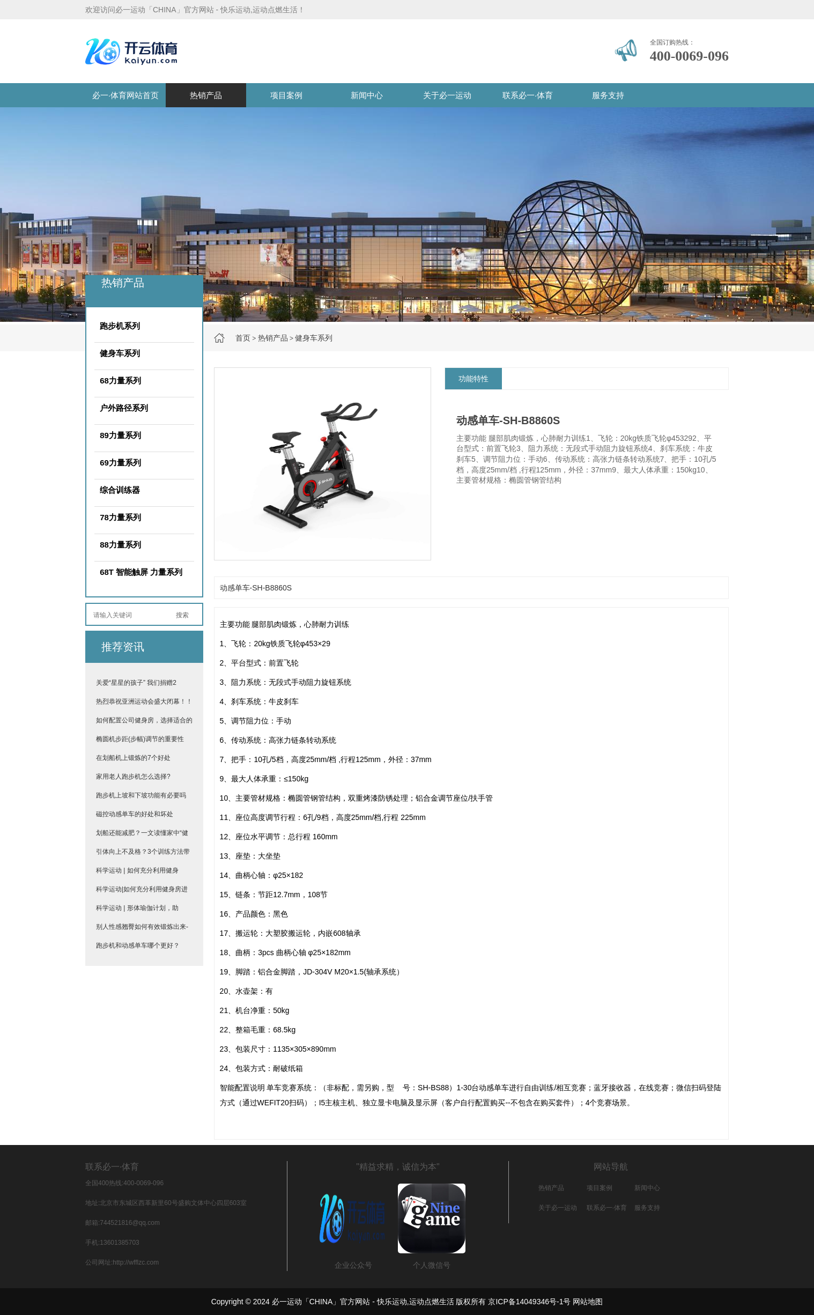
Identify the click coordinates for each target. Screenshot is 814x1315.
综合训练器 (120, 489)
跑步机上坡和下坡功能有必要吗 (141, 795)
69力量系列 (120, 462)
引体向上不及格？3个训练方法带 (143, 851)
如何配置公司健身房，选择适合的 (144, 720)
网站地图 (588, 1301)
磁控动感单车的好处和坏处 (134, 814)
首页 (242, 338)
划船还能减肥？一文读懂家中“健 (142, 833)
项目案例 (286, 95)
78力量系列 (120, 517)
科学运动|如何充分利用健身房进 (142, 889)
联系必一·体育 (527, 95)
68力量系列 (120, 380)
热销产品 (206, 95)
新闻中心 (367, 95)
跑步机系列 (120, 325)
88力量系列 (120, 544)
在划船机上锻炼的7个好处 (133, 758)
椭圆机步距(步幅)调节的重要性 (140, 739)
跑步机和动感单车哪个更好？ (138, 945)
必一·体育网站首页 (125, 95)
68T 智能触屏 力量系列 (141, 572)
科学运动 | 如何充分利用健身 (137, 870)
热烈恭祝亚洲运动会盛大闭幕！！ (144, 701)
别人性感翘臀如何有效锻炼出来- (142, 926)
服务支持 (608, 95)
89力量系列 (120, 435)
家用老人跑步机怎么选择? (133, 776)
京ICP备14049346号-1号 (529, 1301)
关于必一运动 (447, 95)
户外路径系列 (124, 407)
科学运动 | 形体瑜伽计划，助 (137, 908)
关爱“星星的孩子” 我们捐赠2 (136, 682)
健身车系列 (313, 338)
